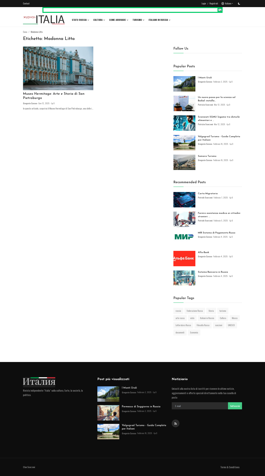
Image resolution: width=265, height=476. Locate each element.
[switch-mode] (239, 3)
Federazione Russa (195, 310)
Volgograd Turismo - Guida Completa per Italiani (219, 138)
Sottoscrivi (235, 406)
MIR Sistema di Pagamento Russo (216, 233)
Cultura (223, 318)
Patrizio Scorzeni (205, 104)
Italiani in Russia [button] (160, 19)
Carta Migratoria (208, 193)
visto (192, 318)
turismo (223, 310)
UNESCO (231, 325)
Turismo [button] (138, 19)
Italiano (226, 3)
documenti (180, 332)
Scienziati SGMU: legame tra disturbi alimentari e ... (219, 119)
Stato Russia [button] (80, 19)
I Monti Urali (205, 77)
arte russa (180, 318)
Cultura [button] (99, 19)
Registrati (214, 3)
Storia (211, 310)
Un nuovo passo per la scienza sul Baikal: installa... (216, 99)
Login (204, 3)
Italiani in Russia (207, 318)
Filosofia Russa (203, 325)
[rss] (175, 423)
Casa (25, 31)
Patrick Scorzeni (205, 197)
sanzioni (218, 325)
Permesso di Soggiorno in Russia (141, 406)
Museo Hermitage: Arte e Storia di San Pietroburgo (54, 96)
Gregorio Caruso (30, 103)
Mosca (234, 318)
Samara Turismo (207, 156)
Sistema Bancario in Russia (213, 272)
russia (178, 310)
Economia (194, 332)
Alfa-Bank (203, 252)
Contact (26, 3)
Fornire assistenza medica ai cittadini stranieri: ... (219, 215)
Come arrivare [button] (118, 19)
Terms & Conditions (229, 467)
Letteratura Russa (183, 325)
